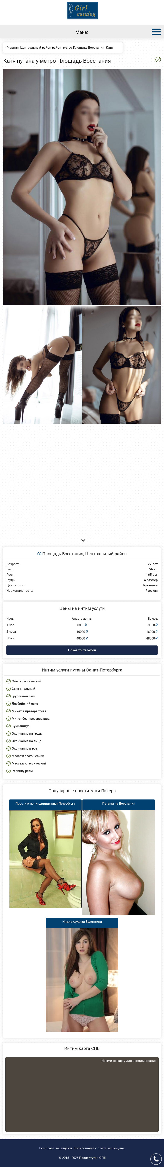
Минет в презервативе (29, 711)
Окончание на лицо (26, 741)
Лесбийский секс (25, 704)
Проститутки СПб (92, 1158)
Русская (151, 590)
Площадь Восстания (62, 553)
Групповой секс (24, 696)
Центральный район (106, 553)
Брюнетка (150, 585)
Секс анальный (23, 689)
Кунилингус (20, 726)
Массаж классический (29, 763)
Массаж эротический (28, 756)
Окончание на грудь (27, 733)
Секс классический (26, 681)
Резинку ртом (22, 771)
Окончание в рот (24, 748)
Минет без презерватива (31, 719)
